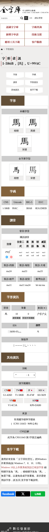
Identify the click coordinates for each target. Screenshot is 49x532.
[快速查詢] (10, 18)
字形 (15, 75)
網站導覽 (38, 18)
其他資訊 (15, 90)
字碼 (34, 75)
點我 (18, 480)
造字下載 (34, 90)
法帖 (24, 368)
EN (31, 18)
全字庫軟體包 (25, 459)
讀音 (15, 82)
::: (1, 1)
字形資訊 (10, 49)
